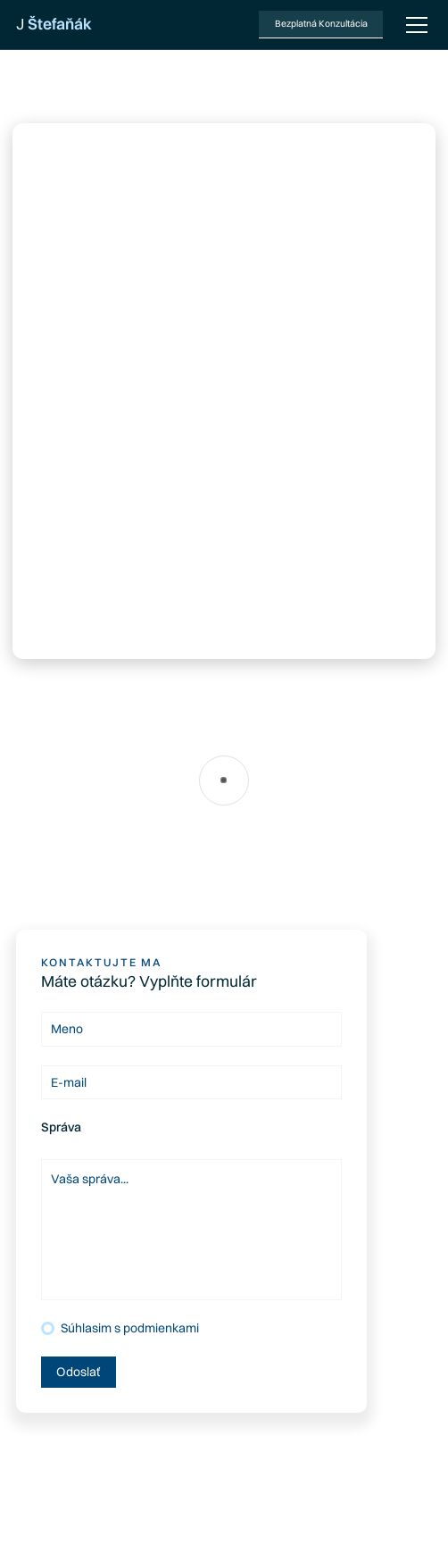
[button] (413, 25)
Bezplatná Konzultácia (321, 23)
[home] (54, 24)
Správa (61, 1127)
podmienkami (161, 1328)
